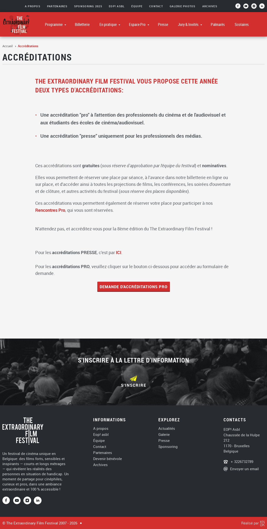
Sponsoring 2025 (88, 6)
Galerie (164, 434)
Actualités (166, 428)
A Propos (32, 6)
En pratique (108, 24)
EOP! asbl (117, 6)
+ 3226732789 (241, 461)
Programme (54, 24)
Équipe (136, 6)
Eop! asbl (101, 434)
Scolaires (242, 24)
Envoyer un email (244, 468)
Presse (163, 24)
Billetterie (82, 24)
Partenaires (57, 6)
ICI (118, 252)
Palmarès (218, 24)
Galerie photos (183, 6)
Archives (209, 6)
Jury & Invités (188, 24)
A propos (100, 428)
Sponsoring (168, 446)
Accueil (7, 46)
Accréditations (28, 46)
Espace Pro (137, 24)
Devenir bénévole (107, 459)
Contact (156, 6)
